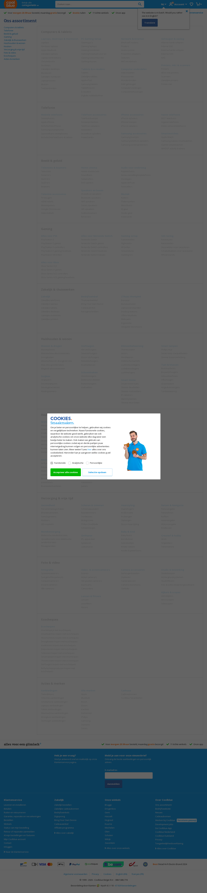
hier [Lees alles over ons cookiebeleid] (90, 449)
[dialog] (103, 446)
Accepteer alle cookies (65, 472)
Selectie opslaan (97, 472)
